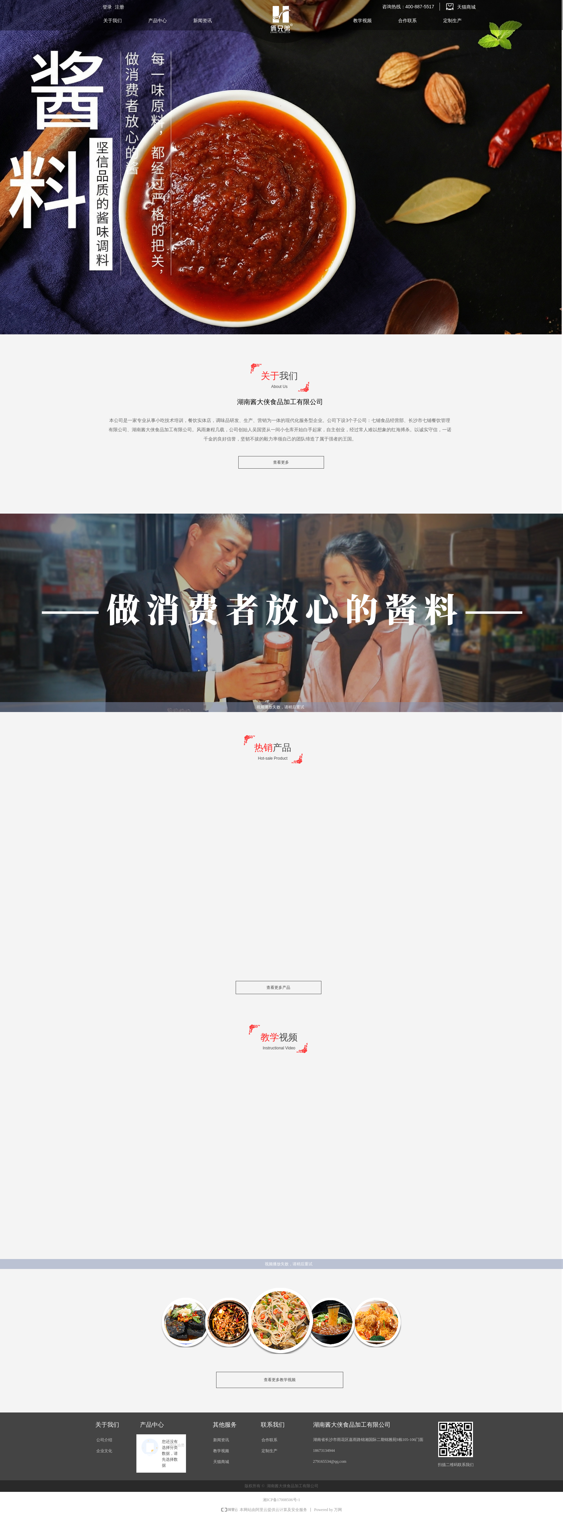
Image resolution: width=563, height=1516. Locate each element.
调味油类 (177, 1445)
